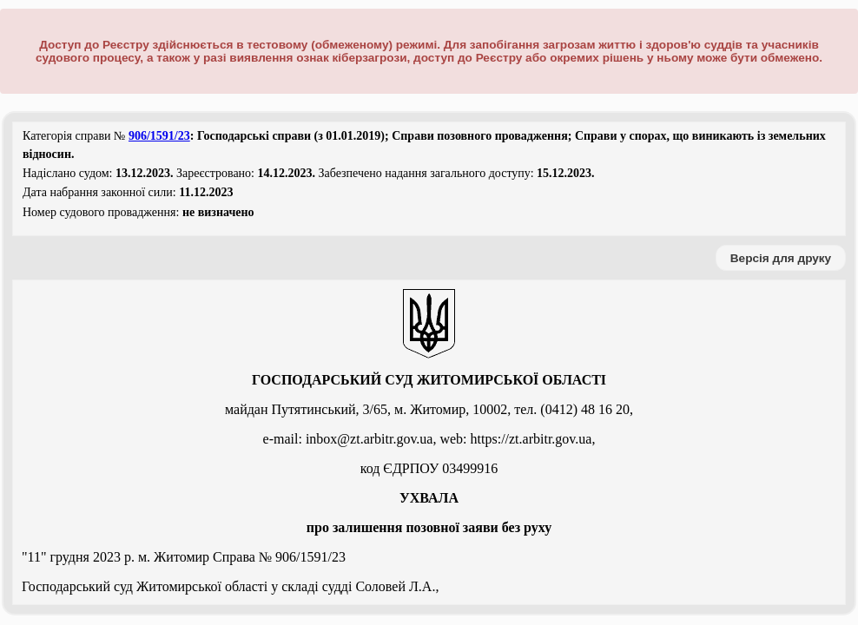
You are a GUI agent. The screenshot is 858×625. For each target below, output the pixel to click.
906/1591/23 (159, 135)
